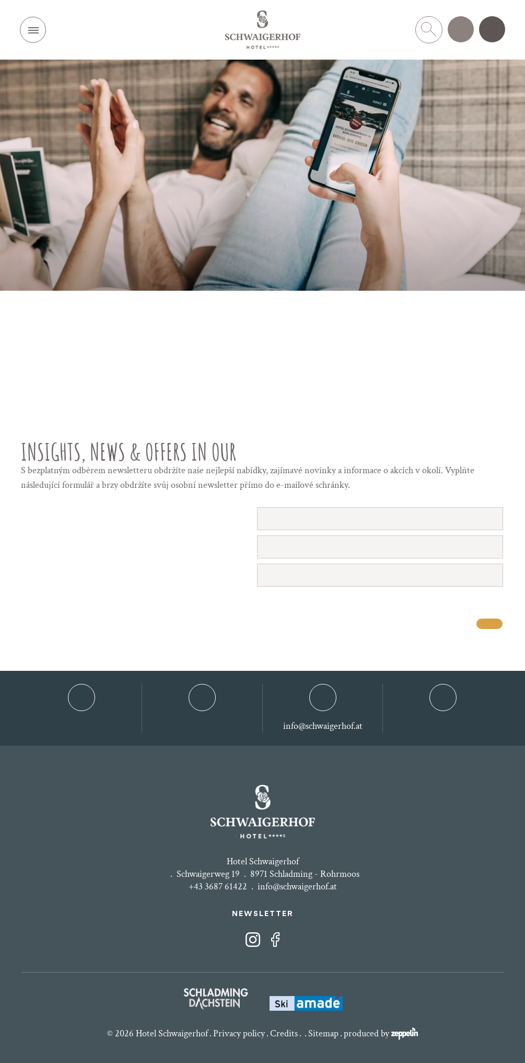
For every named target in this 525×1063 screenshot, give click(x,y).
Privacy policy (239, 1033)
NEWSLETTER (263, 914)
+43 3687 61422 (218, 887)
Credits (284, 1033)
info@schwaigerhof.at (297, 887)
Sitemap (323, 1033)
